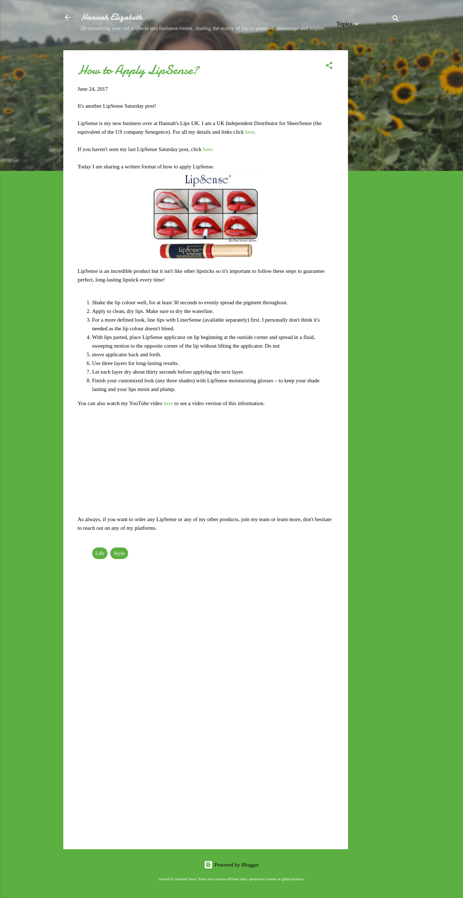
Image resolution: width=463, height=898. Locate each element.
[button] (329, 66)
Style (119, 553)
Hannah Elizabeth (111, 17)
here (250, 132)
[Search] (395, 20)
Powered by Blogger (231, 865)
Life (100, 553)
